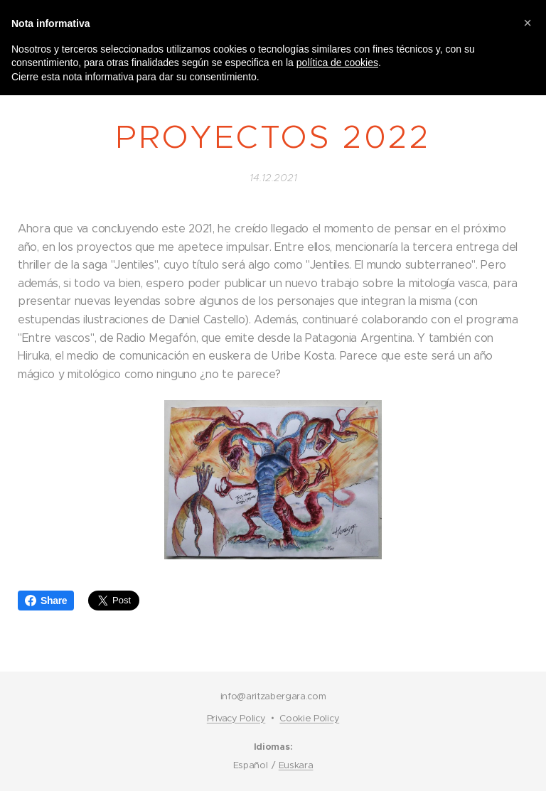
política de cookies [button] (337, 62)
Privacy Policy (236, 718)
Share (46, 600)
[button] (527, 22)
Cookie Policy (309, 718)
